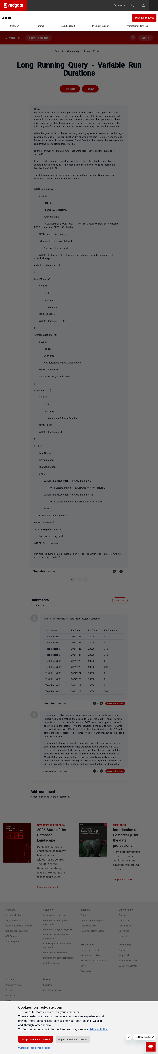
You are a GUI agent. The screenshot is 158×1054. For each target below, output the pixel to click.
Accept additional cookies (35, 1039)
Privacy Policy (98, 1029)
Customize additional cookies (34, 1047)
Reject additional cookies (72, 1039)
